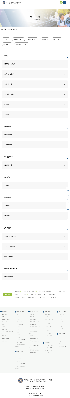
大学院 (18, 329)
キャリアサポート (62, 316)
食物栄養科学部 (17, 39)
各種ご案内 (62, 333)
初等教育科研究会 (34, 338)
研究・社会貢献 (7, 29)
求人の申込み (61, 328)
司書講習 (24, 294)
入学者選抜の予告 (48, 347)
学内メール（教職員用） (45, 291)
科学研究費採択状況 (34, 319)
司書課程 (18, 334)
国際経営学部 (31, 39)
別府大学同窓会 (32, 297)
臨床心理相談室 (53, 294)
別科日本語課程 (20, 342)
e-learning (17, 291)
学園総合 (4, 311)
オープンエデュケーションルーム (48, 297)
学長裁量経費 (33, 324)
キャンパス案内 (48, 333)
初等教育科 (19, 361)
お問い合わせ (61, 338)
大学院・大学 (20, 311)
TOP (1, 29)
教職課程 (18, 332)
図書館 (16, 294)
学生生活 (47, 311)
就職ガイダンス (62, 319)
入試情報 (68, 208)
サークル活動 (47, 323)
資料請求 (68, 189)
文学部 (5, 39)
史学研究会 (32, 335)
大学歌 (18, 316)
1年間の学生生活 (48, 314)
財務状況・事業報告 (6, 319)
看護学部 (44, 39)
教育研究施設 (33, 352)
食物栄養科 (19, 358)
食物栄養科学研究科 (21, 44)
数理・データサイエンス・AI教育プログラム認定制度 (7, 331)
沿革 (3, 316)
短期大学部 (56, 39)
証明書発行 (61, 343)
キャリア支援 (62, 311)
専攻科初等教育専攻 (21, 363)
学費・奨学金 (47, 316)
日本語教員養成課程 (21, 339)
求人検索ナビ (61, 314)
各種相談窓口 (47, 330)
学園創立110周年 (5, 338)
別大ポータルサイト (60, 291)
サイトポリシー (62, 349)
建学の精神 (4, 314)
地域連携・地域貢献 (34, 350)
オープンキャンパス (68, 199)
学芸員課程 (19, 337)
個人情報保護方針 (62, 346)
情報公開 (4, 335)
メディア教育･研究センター (38, 294)
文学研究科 (6, 44)
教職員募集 (4, 341)
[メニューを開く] (68, 2)
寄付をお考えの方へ (6, 321)
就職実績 (60, 326)
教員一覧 (32, 316)
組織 (3, 324)
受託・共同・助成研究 (35, 321)
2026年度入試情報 (48, 350)
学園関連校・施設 (19, 297)
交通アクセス (61, 336)
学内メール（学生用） (29, 291)
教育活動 (32, 314)
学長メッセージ (20, 314)
